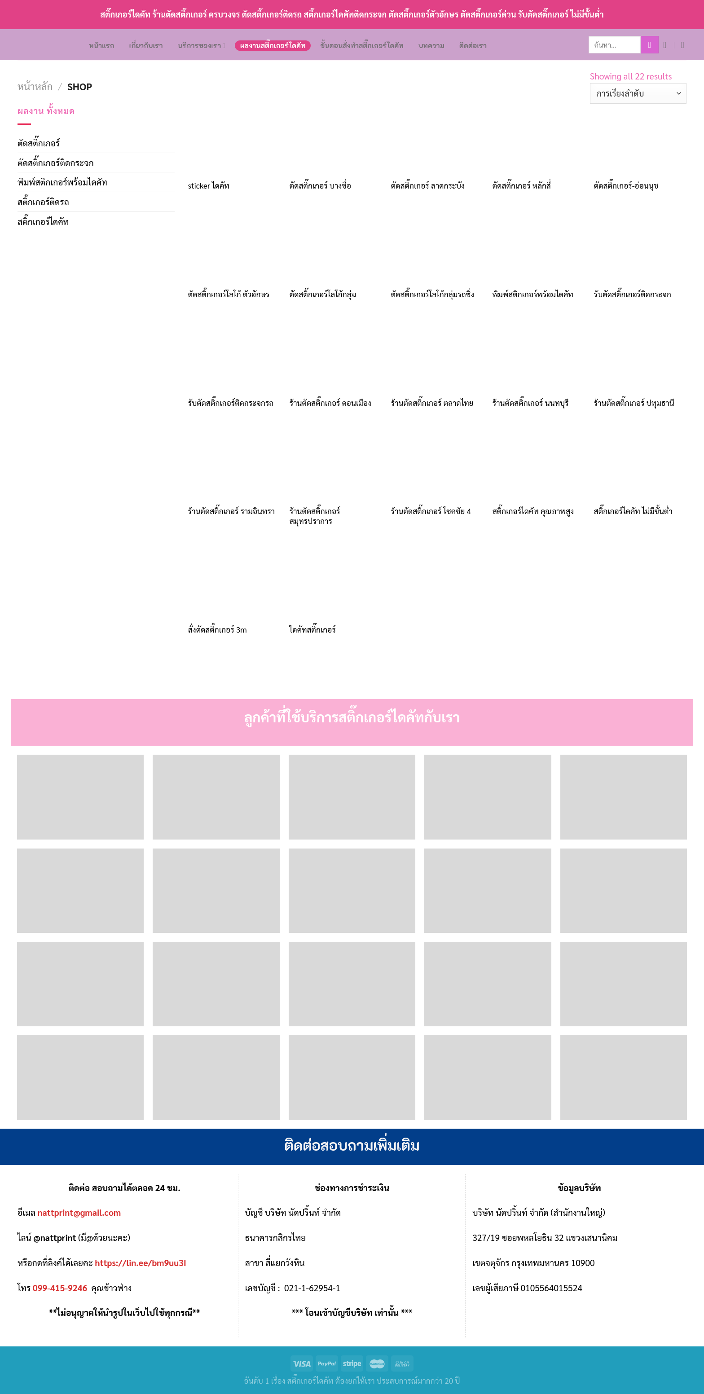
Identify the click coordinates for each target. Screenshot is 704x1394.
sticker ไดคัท (208, 185)
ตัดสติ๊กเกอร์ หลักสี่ (522, 185)
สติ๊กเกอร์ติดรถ (43, 201)
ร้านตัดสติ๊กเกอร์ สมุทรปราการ (315, 516)
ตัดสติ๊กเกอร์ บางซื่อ (320, 185)
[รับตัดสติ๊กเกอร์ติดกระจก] (640, 247)
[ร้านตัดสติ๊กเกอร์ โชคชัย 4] (437, 464)
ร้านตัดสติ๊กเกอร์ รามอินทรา (231, 511)
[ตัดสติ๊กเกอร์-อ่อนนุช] (640, 138)
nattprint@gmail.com (79, 1212)
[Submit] (650, 45)
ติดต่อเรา (473, 45)
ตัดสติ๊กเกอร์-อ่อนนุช (626, 185)
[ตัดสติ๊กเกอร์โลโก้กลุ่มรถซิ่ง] (437, 247)
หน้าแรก (101, 45)
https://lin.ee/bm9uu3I (140, 1262)
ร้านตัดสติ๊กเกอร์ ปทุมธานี (634, 403)
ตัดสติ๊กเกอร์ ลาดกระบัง (428, 185)
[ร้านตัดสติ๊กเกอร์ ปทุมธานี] (640, 356)
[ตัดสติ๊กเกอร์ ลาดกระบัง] (437, 138)
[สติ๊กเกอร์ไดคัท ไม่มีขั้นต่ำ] (640, 464)
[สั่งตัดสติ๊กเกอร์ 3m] (234, 583)
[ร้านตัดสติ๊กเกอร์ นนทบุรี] (539, 356)
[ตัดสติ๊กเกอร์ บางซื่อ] (336, 138)
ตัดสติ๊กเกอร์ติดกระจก (56, 162)
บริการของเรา (201, 45)
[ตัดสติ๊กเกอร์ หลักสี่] (539, 138)
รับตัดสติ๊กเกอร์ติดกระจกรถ (231, 403)
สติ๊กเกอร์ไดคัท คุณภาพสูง (533, 511)
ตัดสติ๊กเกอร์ (39, 142)
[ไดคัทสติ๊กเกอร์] (336, 583)
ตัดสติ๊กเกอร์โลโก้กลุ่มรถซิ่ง (432, 294)
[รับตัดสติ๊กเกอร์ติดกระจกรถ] (234, 356)
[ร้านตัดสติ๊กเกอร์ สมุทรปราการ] (336, 464)
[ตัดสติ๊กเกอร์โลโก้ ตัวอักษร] (234, 247)
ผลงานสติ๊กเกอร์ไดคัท (273, 45)
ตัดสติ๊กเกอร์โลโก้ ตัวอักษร (229, 294)
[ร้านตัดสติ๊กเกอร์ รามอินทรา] (234, 464)
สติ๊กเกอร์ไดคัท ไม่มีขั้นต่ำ (633, 511)
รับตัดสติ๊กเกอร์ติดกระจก (632, 294)
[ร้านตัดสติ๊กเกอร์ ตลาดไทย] (437, 356)
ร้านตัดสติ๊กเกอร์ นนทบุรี (531, 403)
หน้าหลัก (35, 85)
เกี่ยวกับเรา (146, 45)
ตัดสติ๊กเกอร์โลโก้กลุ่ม (323, 294)
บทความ (431, 45)
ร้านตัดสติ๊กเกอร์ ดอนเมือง (330, 403)
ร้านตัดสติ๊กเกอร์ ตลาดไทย (432, 403)
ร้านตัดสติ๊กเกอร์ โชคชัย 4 (431, 511)
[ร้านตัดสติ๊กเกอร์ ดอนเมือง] (336, 356)
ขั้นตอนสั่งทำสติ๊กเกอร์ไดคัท (362, 45)
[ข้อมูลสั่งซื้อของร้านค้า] (638, 93)
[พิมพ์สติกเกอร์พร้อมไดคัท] (539, 247)
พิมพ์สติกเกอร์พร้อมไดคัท (62, 181)
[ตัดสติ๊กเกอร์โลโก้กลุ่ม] (336, 247)
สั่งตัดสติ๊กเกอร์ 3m (217, 629)
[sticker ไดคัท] (234, 138)
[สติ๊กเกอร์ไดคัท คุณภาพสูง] (539, 464)
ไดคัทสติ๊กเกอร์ (313, 629)
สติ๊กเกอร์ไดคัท (43, 221)
